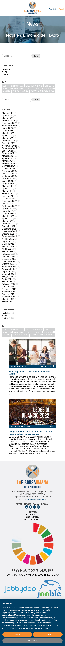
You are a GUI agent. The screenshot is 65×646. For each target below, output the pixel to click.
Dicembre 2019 (9, 289)
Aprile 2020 (7, 279)
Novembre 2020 (9, 261)
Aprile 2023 (7, 188)
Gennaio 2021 (8, 256)
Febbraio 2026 (8, 121)
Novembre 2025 (9, 123)
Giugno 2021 (8, 244)
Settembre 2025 (9, 126)
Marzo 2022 (7, 221)
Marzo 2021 (7, 251)
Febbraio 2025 (8, 141)
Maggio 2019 (8, 299)
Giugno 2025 (8, 131)
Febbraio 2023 (8, 193)
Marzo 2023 (7, 191)
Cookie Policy (32, 517)
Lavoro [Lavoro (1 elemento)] (6, 91)
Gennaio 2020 (8, 287)
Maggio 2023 (8, 186)
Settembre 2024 (9, 148)
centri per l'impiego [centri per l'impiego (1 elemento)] (13, 86)
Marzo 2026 (7, 118)
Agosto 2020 (8, 269)
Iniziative (6, 69)
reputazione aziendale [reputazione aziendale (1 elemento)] (42, 91)
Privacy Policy (32, 514)
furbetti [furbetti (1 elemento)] (48, 88)
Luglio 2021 (7, 241)
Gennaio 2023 (8, 196)
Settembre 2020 (9, 266)
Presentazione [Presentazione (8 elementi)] (20, 91)
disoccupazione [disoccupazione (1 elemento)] (34, 86)
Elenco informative (32, 519)
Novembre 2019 (9, 292)
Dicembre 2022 (9, 199)
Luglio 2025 (7, 128)
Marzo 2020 (7, 282)
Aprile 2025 (7, 136)
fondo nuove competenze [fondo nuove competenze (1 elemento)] (27, 88)
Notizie (5, 74)
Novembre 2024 (9, 146)
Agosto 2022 (8, 209)
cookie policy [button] (40, 615)
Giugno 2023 (8, 183)
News (4, 72)
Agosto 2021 (8, 239)
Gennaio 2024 (8, 166)
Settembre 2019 (9, 297)
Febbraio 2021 (8, 254)
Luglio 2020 (7, 271)
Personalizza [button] (32, 641)
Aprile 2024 (7, 158)
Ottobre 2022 (8, 204)
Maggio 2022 (8, 216)
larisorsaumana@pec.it (35, 499)
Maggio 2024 (8, 156)
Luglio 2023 (7, 181)
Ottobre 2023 (8, 173)
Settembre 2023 (9, 176)
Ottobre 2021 (8, 234)
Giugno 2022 (8, 214)
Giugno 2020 (8, 274)
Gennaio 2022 (8, 226)
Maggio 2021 (8, 246)
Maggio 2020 (8, 276)
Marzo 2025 (7, 138)
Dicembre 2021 (9, 229)
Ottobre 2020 (8, 264)
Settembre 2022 (9, 206)
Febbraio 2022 (8, 224)
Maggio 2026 (8, 113)
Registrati (52, 9)
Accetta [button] (47, 634)
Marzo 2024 (7, 161)
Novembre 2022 (9, 201)
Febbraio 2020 (8, 284)
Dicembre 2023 (9, 168)
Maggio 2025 (8, 133)
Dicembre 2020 (9, 259)
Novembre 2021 (9, 231)
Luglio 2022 (7, 211)
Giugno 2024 (8, 153)
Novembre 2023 (9, 171)
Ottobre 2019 (8, 294)
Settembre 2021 (9, 236)
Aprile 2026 (7, 115)
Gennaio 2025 (8, 143)
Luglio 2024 (7, 151)
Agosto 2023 (8, 178)
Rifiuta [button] (17, 634)
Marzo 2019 (7, 302)
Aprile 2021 (7, 249)
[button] (61, 603)
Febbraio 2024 (8, 163)
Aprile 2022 (7, 219)
